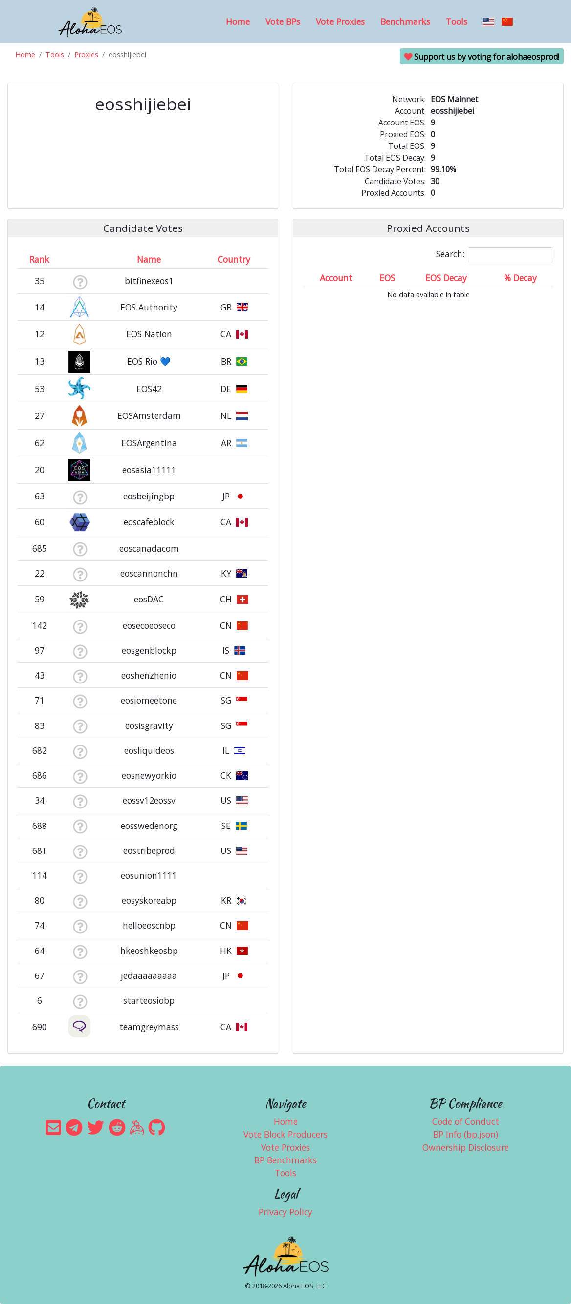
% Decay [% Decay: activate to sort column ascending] (520, 278)
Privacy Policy (285, 1212)
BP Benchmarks (285, 1160)
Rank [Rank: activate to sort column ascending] (39, 259)
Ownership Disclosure (465, 1147)
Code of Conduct (465, 1121)
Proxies (86, 54)
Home (238, 21)
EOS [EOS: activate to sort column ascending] (387, 278)
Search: (494, 254)
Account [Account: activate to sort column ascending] (336, 278)
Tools (456, 21)
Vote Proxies (340, 21)
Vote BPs (282, 21)
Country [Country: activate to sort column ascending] (234, 259)
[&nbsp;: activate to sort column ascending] (80, 259)
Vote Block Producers (285, 1134)
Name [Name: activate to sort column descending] (149, 259)
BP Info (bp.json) (465, 1134)
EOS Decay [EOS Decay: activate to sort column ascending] (446, 278)
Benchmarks (405, 21)
